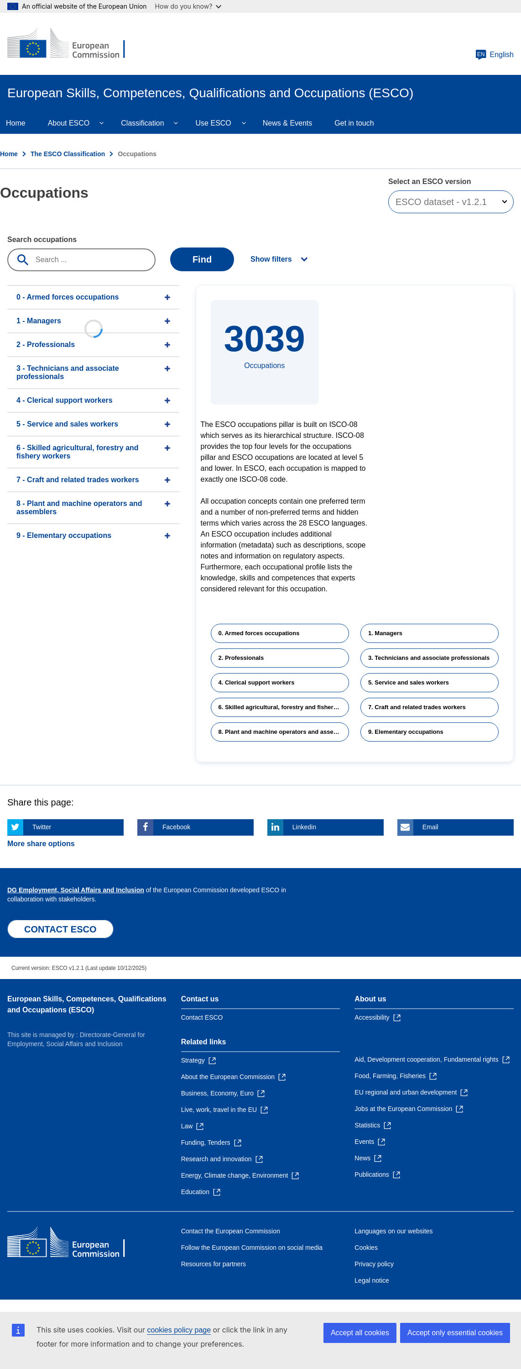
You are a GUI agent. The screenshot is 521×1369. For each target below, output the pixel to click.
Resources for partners (213, 1264)
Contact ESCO (202, 1017)
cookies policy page (179, 1330)
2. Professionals (241, 657)
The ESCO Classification (68, 154)
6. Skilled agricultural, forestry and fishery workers (284, 707)
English (494, 54)
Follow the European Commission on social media (252, 1247)
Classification (142, 123)
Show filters (271, 259)
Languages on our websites (393, 1231)
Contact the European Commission (230, 1231)
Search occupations (42, 239)
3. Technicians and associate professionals (429, 657)
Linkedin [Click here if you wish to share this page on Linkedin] (304, 827)
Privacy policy (374, 1264)
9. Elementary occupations (405, 731)
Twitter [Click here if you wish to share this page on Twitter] (41, 827)
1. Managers (385, 633)
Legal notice (371, 1280)
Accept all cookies (360, 1333)
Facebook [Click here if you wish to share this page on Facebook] (176, 827)
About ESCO (69, 123)
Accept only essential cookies (455, 1333)
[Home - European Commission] (73, 43)
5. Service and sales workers (408, 682)
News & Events (287, 123)
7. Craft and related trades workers (417, 707)
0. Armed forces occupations (259, 633)
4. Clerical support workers (257, 682)
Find (202, 259)
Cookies (366, 1247)
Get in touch (354, 123)
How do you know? (188, 6)
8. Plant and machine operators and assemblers (284, 731)
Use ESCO (213, 123)
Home (9, 154)
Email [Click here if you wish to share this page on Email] (430, 827)
